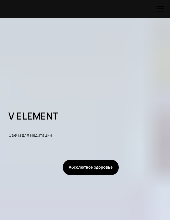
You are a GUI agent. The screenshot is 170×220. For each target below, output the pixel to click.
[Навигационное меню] (160, 9)
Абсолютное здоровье (91, 167)
